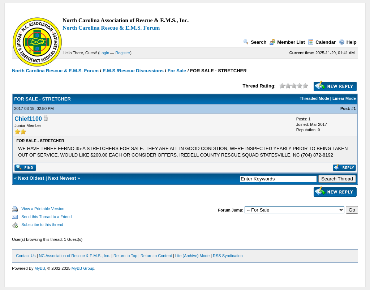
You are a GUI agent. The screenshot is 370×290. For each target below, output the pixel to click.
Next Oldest (31, 178)
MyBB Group (83, 268)
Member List (287, 42)
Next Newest (62, 178)
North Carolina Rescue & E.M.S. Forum (111, 28)
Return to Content (156, 255)
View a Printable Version (42, 208)
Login (104, 53)
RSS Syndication (228, 255)
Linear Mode (344, 98)
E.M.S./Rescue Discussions (133, 70)
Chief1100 (28, 119)
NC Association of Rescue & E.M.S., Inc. (74, 255)
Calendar (322, 42)
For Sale (177, 70)
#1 (354, 108)
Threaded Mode (314, 98)
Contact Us (25, 255)
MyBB (40, 268)
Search (254, 42)
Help (348, 42)
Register (122, 53)
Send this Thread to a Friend (46, 216)
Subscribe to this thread (42, 224)
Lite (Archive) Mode (192, 255)
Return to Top (125, 255)
